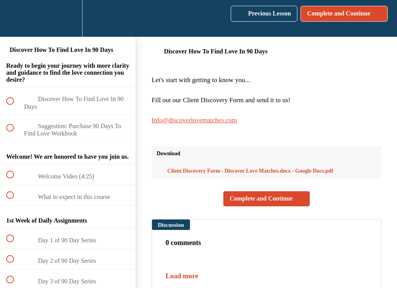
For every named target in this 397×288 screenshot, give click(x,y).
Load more (182, 276)
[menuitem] (68, 18)
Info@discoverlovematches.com (194, 120)
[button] (14, 18)
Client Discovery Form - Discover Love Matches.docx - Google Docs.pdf (245, 171)
